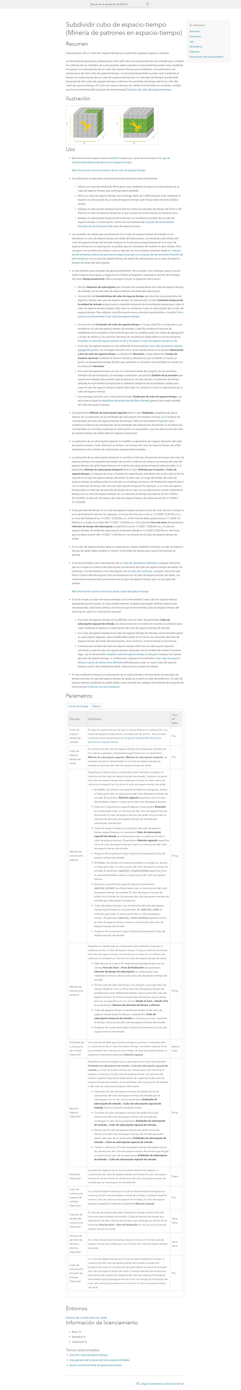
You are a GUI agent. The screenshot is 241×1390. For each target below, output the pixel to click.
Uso (192, 41)
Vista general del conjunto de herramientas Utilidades (100, 1360)
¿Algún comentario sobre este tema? (162, 1384)
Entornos (195, 51)
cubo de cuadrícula (141, 571)
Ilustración (195, 36)
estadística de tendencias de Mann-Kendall (126, 400)
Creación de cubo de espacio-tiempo (148, 89)
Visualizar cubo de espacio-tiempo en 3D (129, 654)
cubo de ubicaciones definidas (140, 562)
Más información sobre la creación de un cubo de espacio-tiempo (109, 170)
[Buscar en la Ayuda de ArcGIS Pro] (117, 4)
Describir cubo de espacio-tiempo (89, 1355)
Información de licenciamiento (206, 56)
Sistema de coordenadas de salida (86, 1317)
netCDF (114, 158)
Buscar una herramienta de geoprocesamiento (96, 1365)
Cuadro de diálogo (78, 706)
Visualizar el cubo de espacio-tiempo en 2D (102, 340)
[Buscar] (147, 4)
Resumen (195, 31)
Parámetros (196, 46)
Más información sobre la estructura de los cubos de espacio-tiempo (110, 591)
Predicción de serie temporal (103, 686)
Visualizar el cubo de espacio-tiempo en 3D (153, 340)
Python (96, 706)
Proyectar (163, 420)
